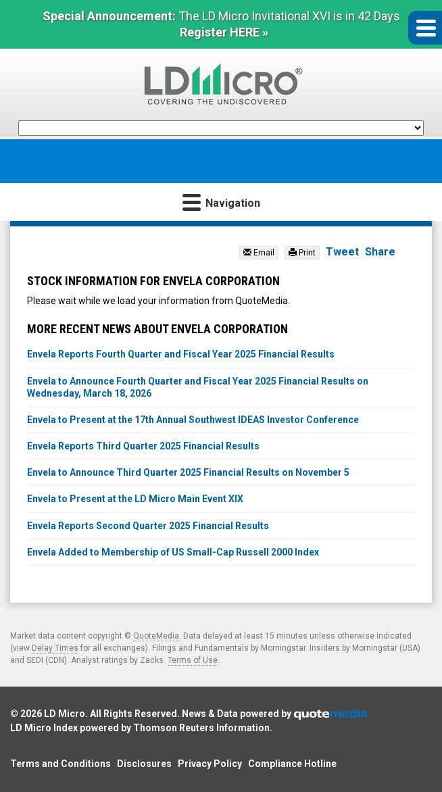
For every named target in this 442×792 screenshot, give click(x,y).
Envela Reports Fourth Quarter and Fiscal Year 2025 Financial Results (181, 354)
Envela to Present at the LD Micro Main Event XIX (135, 498)
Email (258, 252)
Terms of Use (193, 660)
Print (302, 252)
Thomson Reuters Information (201, 727)
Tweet (342, 251)
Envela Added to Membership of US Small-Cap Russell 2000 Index (173, 552)
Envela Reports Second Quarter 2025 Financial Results (148, 525)
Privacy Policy (210, 763)
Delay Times (55, 648)
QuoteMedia (156, 636)
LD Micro (64, 713)
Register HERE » (224, 32)
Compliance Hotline (292, 763)
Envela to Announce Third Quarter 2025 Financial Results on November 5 (188, 472)
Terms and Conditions (60, 763)
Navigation (221, 202)
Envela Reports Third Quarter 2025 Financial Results (143, 446)
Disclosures (144, 763)
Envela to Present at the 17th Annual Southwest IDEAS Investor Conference (193, 419)
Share (380, 251)
